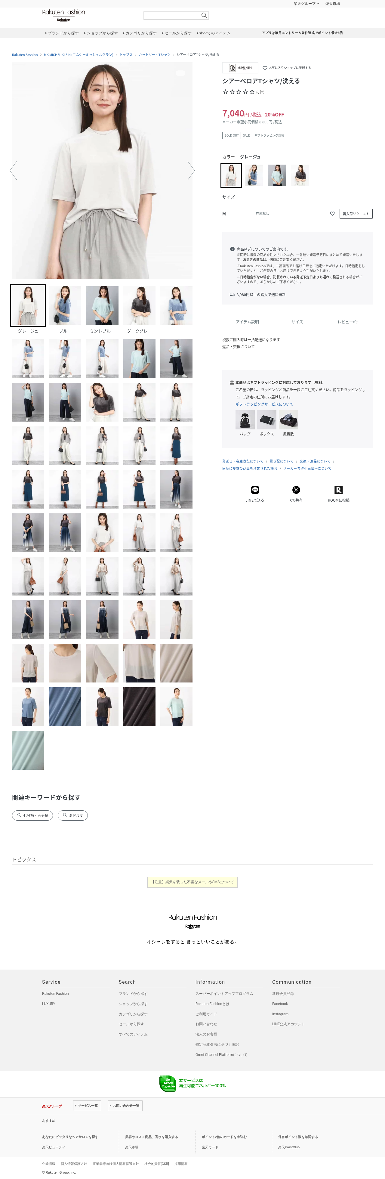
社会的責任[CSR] (156, 1164)
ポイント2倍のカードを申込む (224, 1137)
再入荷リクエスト (356, 213)
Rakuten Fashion (88, 16)
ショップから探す (133, 1004)
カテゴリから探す (133, 1014)
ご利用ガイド (206, 1014)
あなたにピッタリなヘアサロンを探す (70, 1137)
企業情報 (48, 1164)
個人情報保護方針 (74, 1164)
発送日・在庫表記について (242, 461)
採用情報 (181, 1164)
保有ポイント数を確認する (298, 1137)
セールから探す (131, 1024)
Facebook (280, 1004)
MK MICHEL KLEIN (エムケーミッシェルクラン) (78, 54)
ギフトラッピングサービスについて (264, 404)
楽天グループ (305, 4)
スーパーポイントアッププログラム (224, 994)
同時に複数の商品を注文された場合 (249, 468)
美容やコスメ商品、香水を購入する (151, 1137)
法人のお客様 (206, 1034)
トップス (126, 54)
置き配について (282, 461)
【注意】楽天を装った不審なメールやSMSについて (192, 882)
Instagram (280, 1014)
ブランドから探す (133, 994)
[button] (13, 170)
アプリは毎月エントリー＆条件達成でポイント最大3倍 (302, 33)
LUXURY (48, 1004)
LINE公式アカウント (288, 1024)
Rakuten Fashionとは (212, 1004)
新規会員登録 (283, 994)
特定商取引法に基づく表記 (217, 1044)
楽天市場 (332, 4)
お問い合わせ (206, 1024)
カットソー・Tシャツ (155, 54)
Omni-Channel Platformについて (222, 1055)
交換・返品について (315, 461)
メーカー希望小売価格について (307, 468)
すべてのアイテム (133, 1034)
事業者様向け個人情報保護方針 (116, 1164)
